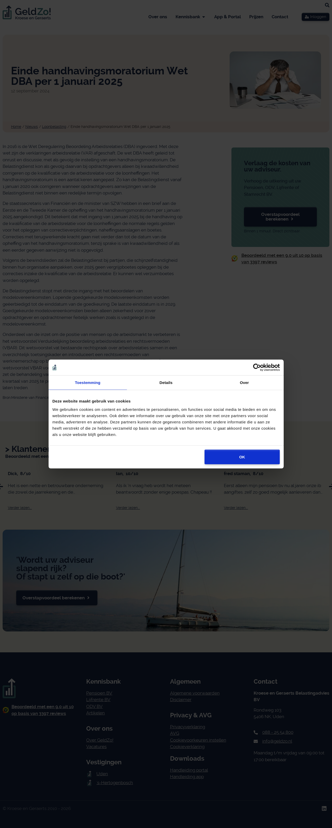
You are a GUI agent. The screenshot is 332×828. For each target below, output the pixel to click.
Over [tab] (244, 382)
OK (242, 456)
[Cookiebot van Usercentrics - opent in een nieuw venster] (257, 367)
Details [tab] (166, 382)
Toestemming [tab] (88, 382)
